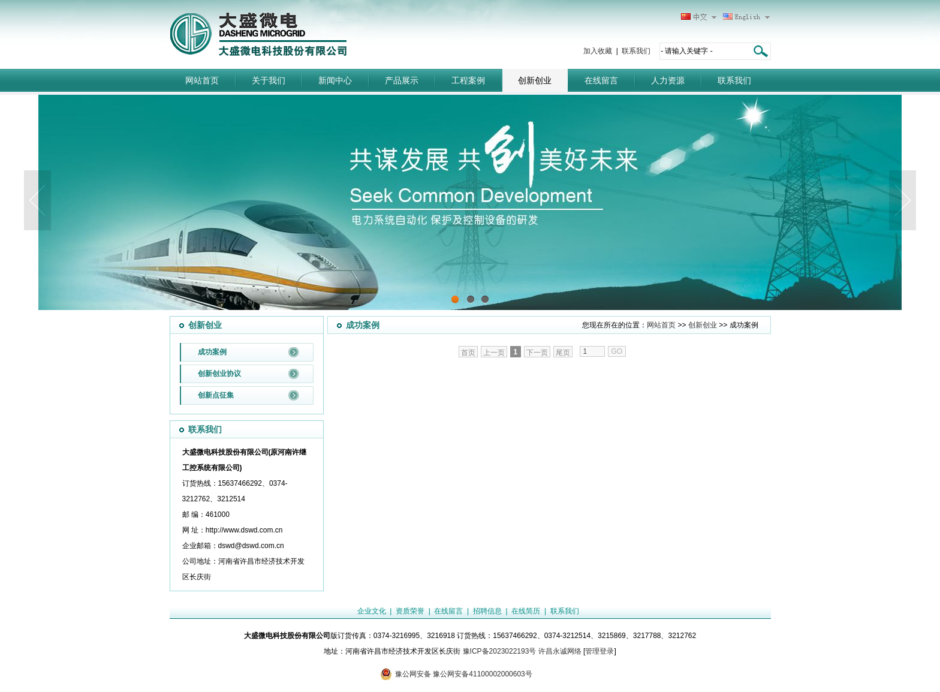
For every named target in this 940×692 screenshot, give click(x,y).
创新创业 (535, 80)
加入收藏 (597, 51)
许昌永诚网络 (560, 651)
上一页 (494, 352)
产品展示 (401, 80)
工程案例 (468, 80)
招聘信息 (487, 611)
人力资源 (668, 80)
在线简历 (525, 611)
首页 (468, 352)
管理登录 (599, 651)
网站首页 (202, 80)
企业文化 (371, 611)
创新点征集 (216, 395)
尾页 (563, 352)
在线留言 (601, 80)
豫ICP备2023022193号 (500, 651)
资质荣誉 (410, 611)
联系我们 (636, 51)
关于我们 (268, 80)
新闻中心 (335, 80)
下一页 (537, 352)
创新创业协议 (219, 373)
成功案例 (212, 352)
